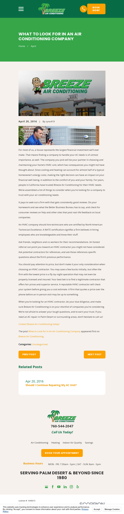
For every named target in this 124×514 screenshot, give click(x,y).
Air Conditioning (39, 442)
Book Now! (96, 9)
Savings (89, 442)
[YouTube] (58, 486)
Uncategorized (40, 344)
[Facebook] (52, 486)
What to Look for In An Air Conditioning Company (54, 331)
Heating (55, 442)
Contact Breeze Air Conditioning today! (39, 324)
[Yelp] (77, 486)
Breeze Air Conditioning (31, 336)
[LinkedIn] (65, 486)
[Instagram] (71, 486)
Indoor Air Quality (72, 442)
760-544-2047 (62, 426)
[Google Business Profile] (46, 486)
